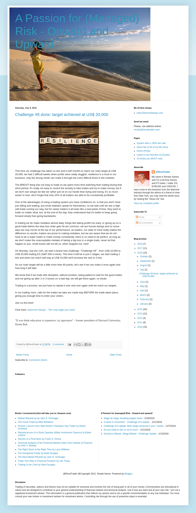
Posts (140, 217)
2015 (140, 309)
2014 (140, 313)
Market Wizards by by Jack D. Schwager (38, 418)
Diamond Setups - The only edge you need (51, 309)
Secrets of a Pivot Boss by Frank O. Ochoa (39, 439)
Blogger (128, 473)
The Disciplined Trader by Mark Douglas (38, 453)
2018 (140, 244)
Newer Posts (22, 354)
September (146, 261)
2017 (140, 248)
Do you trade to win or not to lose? (121, 429)
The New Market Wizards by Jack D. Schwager (41, 457)
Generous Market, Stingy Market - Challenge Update (130, 433)
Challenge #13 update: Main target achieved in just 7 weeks (134, 426)
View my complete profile (146, 203)
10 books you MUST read (149, 158)
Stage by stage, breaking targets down (123, 418)
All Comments (144, 223)
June (142, 282)
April (142, 290)
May (142, 286)
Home (69, 354)
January (144, 304)
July (142, 269)
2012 (140, 318)
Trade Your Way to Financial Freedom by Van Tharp (44, 461)
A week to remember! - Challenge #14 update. (127, 422)
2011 (140, 322)
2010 (140, 327)
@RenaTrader (162, 172)
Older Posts (116, 354)
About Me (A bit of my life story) (152, 147)
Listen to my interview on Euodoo (153, 155)
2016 (140, 252)
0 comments (58, 344)
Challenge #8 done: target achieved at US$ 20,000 (61, 114)
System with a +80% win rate (151, 143)
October (144, 256)
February (145, 299)
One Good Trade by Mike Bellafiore (35, 422)
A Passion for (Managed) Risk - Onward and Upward (77, 31)
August (144, 265)
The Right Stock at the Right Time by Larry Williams (44, 449)
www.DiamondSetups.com (150, 113)
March (143, 295)
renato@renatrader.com (147, 129)
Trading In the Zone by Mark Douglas (36, 464)
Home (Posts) (143, 151)
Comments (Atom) (38, 360)
